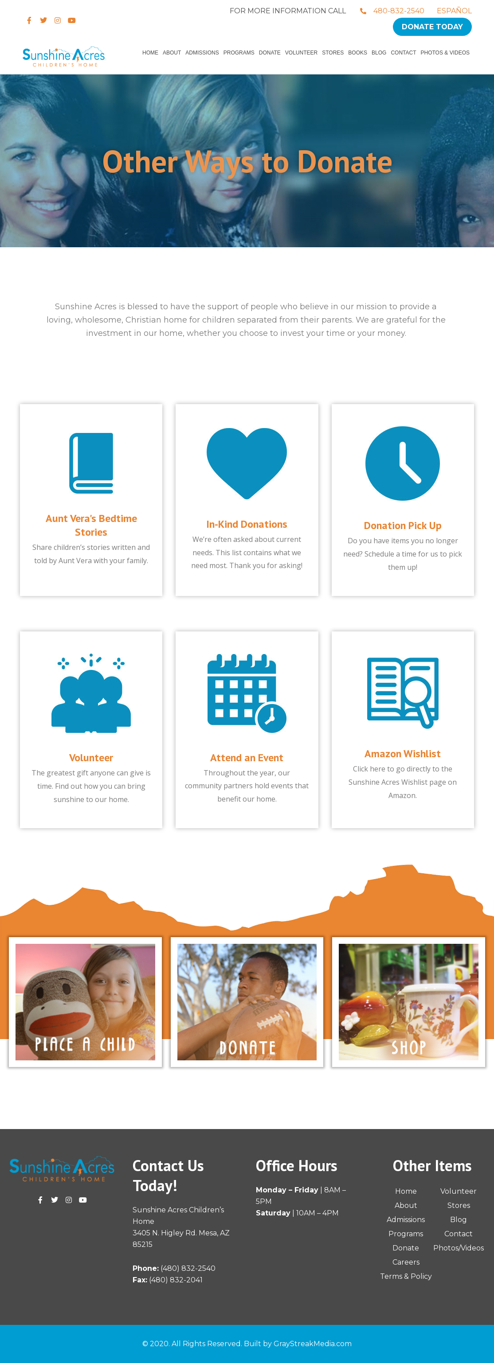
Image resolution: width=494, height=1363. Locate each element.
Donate (270, 53)
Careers (406, 1262)
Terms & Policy (406, 1276)
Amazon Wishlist (403, 753)
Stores (333, 53)
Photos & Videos (445, 53)
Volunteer (301, 53)
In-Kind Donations (246, 524)
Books (357, 53)
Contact (403, 53)
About (172, 53)
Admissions (202, 53)
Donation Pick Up (403, 525)
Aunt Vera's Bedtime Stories (91, 525)
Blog (379, 53)
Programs (239, 53)
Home (150, 53)
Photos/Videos (458, 1248)
